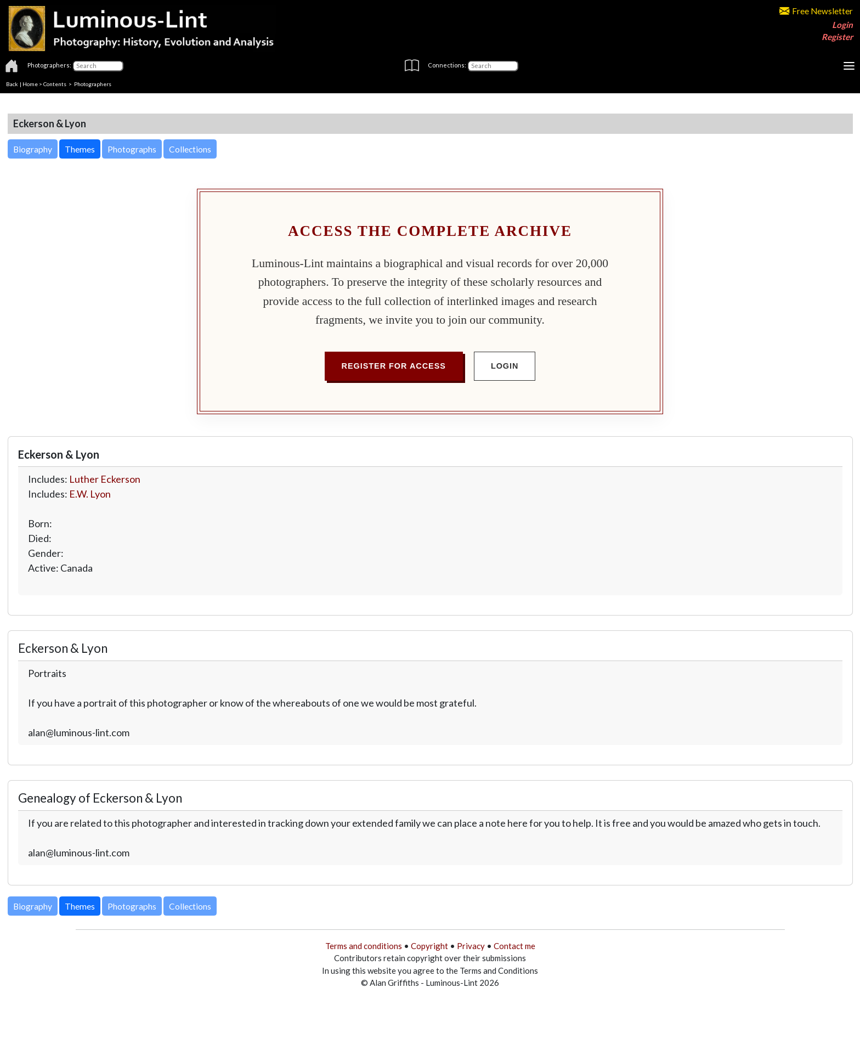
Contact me (514, 946)
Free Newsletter (816, 11)
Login (842, 25)
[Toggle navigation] (849, 65)
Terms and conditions (363, 946)
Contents (54, 84)
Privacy (471, 946)
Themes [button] (80, 149)
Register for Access (394, 366)
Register (837, 37)
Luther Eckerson (104, 479)
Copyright (429, 946)
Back (12, 84)
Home (30, 84)
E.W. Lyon (90, 494)
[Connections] (492, 65)
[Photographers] (97, 65)
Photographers (92, 84)
